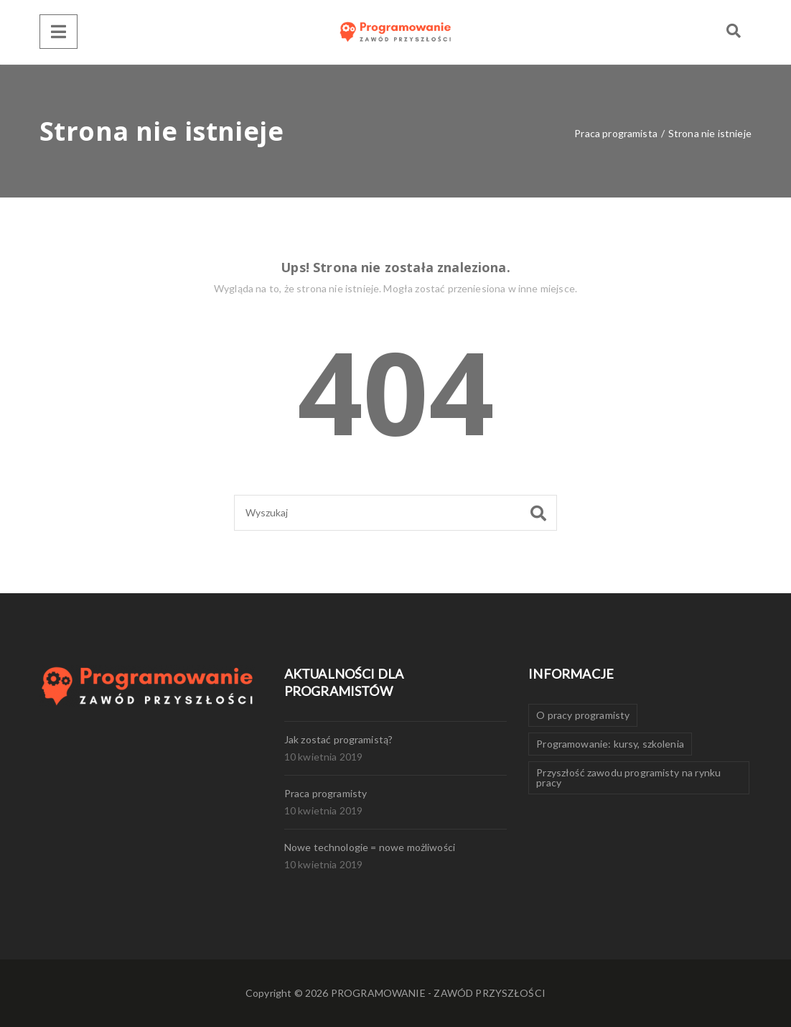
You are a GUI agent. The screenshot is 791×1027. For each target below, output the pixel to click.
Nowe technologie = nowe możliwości (369, 847)
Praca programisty (326, 793)
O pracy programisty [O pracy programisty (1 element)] (582, 715)
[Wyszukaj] (395, 513)
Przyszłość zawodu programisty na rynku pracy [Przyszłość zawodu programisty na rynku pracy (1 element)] (628, 777)
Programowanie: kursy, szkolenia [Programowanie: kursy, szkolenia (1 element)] (610, 744)
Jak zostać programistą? (338, 739)
